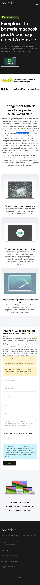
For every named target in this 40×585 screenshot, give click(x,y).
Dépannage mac (6, 550)
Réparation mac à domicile (9, 561)
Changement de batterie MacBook (12, 542)
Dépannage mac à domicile (9, 556)
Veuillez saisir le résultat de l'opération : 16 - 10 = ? (19, 433)
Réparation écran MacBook (9, 545)
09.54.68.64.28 (9, 17)
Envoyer (10, 463)
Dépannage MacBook (8, 567)
